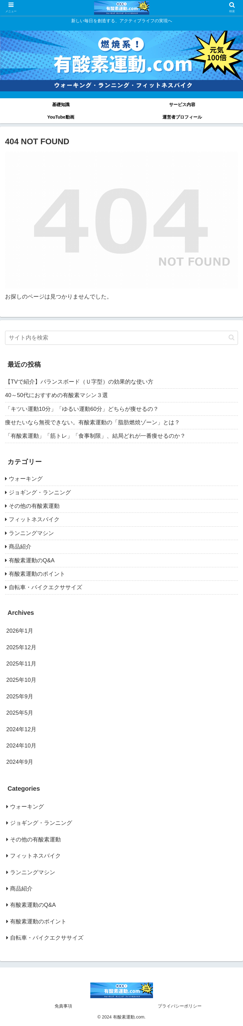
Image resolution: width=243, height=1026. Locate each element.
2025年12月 (21, 647)
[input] (121, 338)
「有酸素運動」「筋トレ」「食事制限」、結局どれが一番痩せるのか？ (95, 436)
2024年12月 (21, 729)
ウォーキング (26, 479)
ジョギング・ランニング (40, 492)
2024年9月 (19, 762)
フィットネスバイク (34, 519)
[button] (231, 337)
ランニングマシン (31, 533)
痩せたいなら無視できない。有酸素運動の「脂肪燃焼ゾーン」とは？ (92, 422)
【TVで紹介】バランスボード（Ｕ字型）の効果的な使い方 (79, 382)
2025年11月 (21, 664)
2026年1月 (19, 631)
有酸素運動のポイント (37, 574)
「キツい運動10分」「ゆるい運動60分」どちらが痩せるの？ (82, 409)
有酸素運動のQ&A (32, 560)
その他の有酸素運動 (34, 506)
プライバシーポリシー (180, 1005)
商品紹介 (20, 547)
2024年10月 (21, 746)
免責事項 (63, 1005)
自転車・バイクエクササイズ (45, 587)
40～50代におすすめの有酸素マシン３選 (56, 395)
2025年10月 (21, 680)
